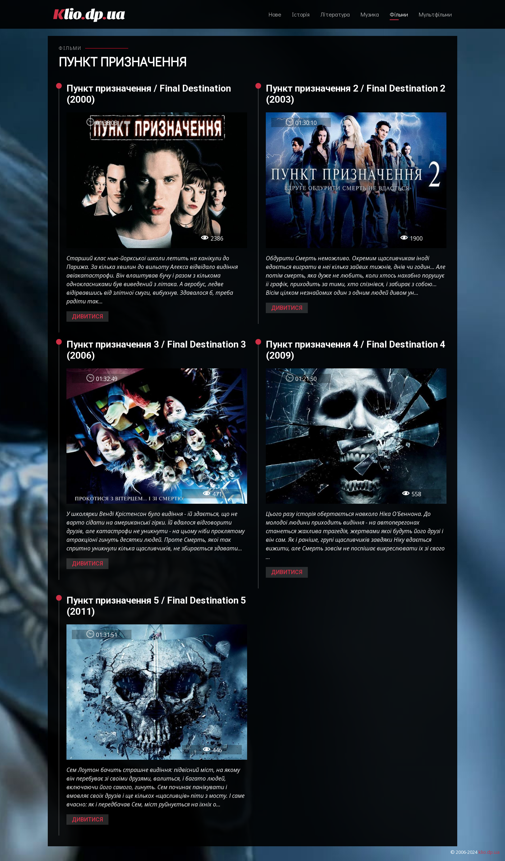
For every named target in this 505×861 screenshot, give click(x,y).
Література (335, 14)
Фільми (399, 14)
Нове (275, 14)
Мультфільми (435, 14)
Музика (370, 14)
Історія (301, 14)
